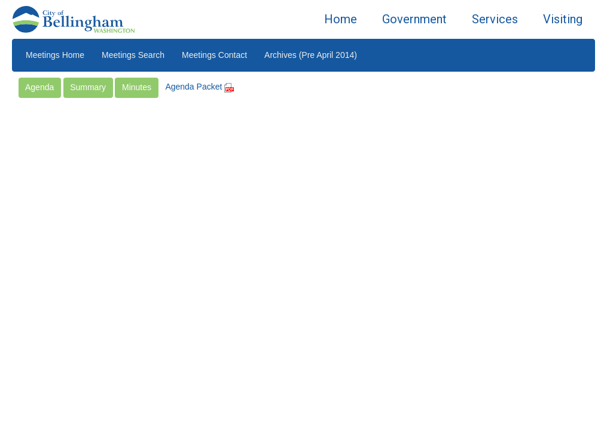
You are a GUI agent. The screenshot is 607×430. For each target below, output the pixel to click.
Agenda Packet (199, 87)
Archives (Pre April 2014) (310, 55)
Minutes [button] (136, 87)
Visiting (562, 19)
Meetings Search (133, 55)
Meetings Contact (214, 55)
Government (414, 19)
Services (495, 19)
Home (340, 19)
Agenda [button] (39, 87)
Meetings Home (55, 55)
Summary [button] (88, 87)
